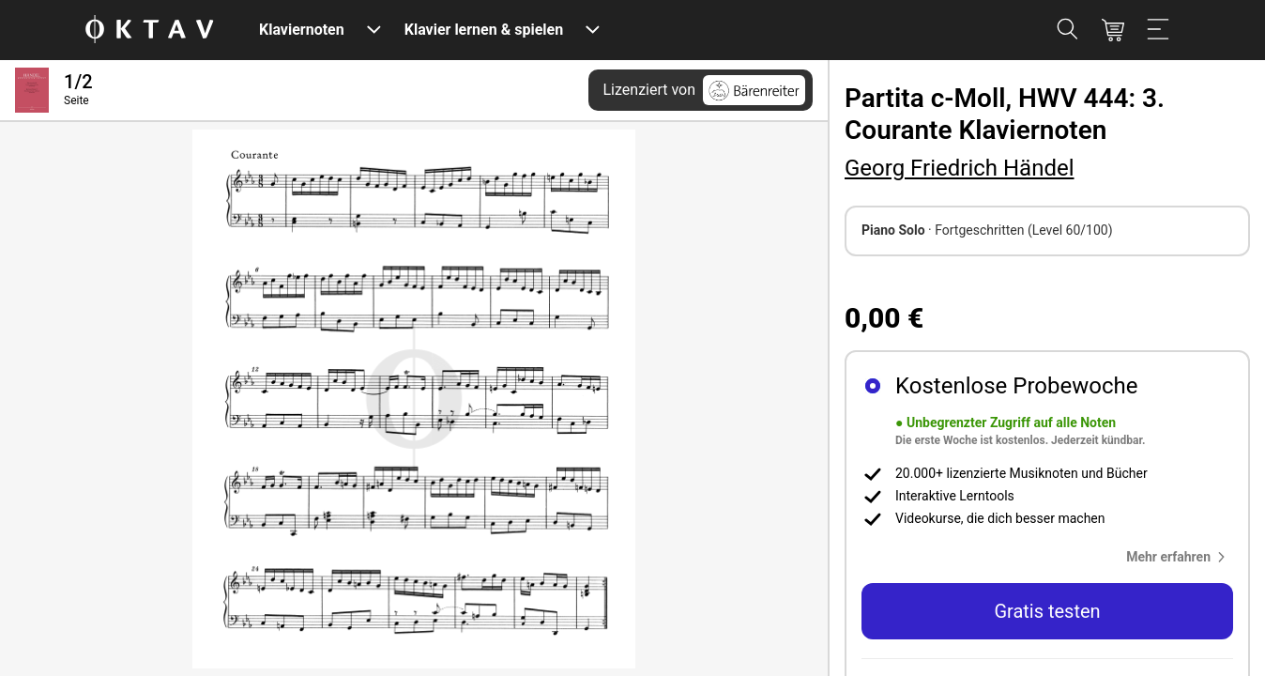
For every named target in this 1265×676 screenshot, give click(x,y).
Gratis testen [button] (1047, 611)
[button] (1179, 556)
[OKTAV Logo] (149, 30)
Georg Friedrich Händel (959, 168)
